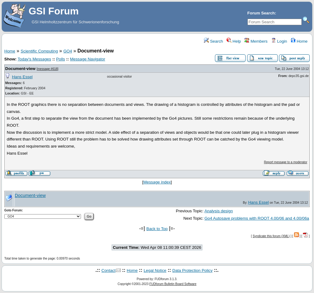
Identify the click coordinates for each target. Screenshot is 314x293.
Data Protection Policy (192, 270)
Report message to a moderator (285, 162)
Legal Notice (155, 270)
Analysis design (219, 211)
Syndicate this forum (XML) (271, 236)
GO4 (67, 51)
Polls (60, 59)
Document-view (20, 68)
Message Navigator (87, 59)
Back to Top (156, 228)
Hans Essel (22, 77)
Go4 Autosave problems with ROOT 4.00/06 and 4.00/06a (257, 218)
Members (255, 41)
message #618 (47, 69)
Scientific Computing (39, 51)
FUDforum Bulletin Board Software (172, 284)
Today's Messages (34, 59)
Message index (157, 182)
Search (213, 41)
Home (299, 41)
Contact (108, 270)
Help (234, 41)
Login (279, 41)
